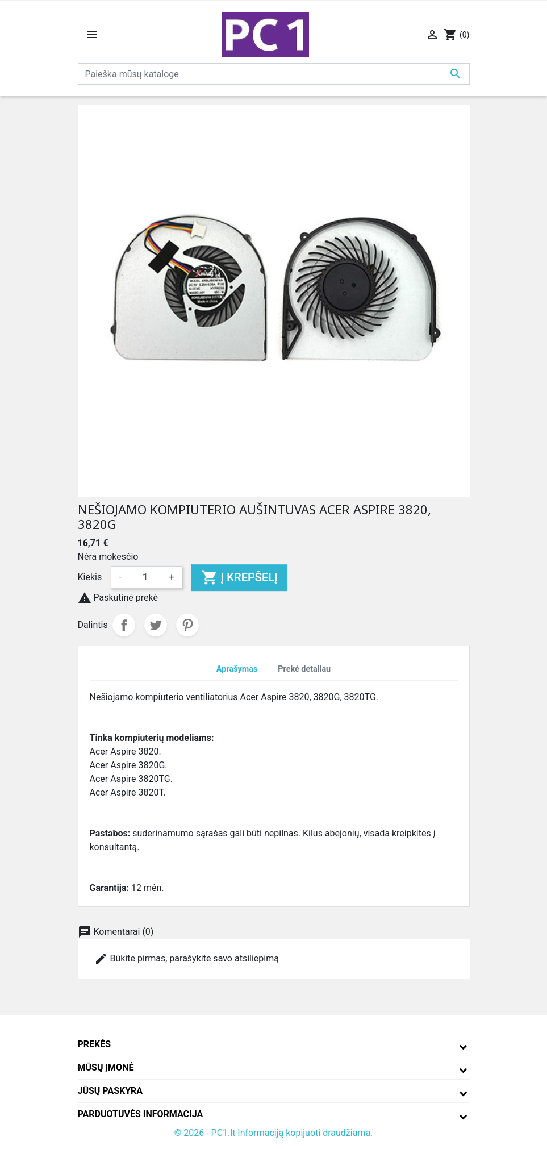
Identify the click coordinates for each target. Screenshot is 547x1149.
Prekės (94, 1044)
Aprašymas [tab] (236, 669)
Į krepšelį (239, 577)
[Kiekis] (145, 577)
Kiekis (90, 577)
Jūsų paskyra (110, 1090)
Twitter (155, 625)
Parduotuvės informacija (140, 1114)
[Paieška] (274, 74)
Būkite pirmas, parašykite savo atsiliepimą (186, 958)
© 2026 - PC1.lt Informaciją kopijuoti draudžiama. (273, 1132)
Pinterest (187, 625)
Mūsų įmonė (106, 1067)
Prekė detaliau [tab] (304, 669)
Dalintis (123, 625)
